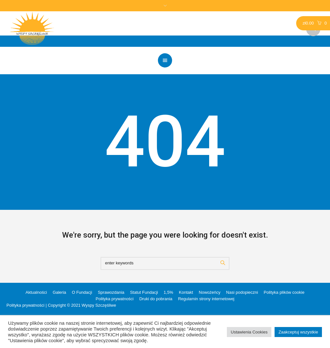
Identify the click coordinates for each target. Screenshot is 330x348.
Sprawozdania (111, 292)
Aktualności (36, 292)
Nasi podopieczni (242, 292)
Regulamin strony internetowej (206, 299)
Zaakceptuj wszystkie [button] (298, 332)
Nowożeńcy (209, 292)
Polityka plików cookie (284, 292)
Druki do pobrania (155, 299)
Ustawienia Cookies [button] (249, 332)
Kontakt (186, 292)
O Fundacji (82, 292)
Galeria (59, 292)
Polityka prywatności (115, 299)
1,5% (168, 292)
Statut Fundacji (144, 292)
